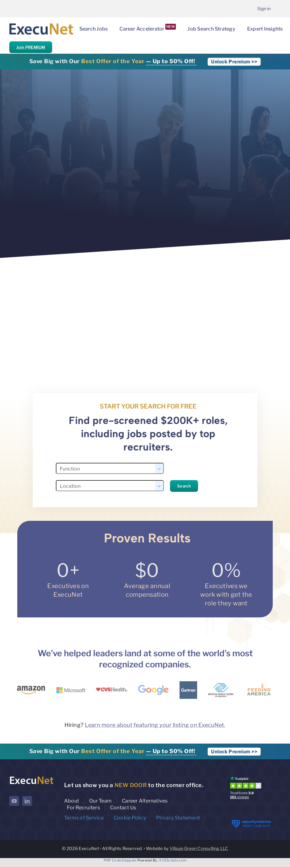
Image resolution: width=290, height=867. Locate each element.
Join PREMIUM (30, 47)
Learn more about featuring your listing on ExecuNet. (155, 725)
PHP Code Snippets (120, 860)
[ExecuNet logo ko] (31, 777)
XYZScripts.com (172, 860)
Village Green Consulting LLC (199, 848)
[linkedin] (27, 801)
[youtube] (14, 801)
